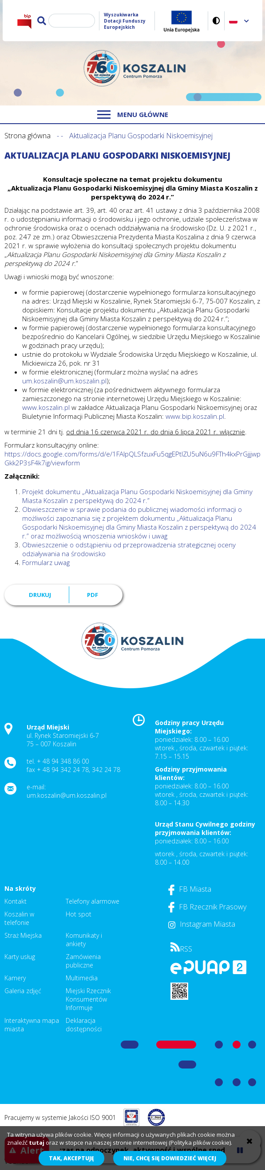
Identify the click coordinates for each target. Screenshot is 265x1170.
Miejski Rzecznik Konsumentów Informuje (88, 999)
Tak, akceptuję (71, 1158)
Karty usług (19, 956)
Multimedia (82, 978)
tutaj (36, 1143)
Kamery (15, 978)
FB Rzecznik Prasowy (207, 907)
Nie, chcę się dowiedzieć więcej (169, 1158)
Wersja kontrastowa (216, 20)
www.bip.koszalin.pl (195, 416)
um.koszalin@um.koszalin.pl (64, 380)
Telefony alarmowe (92, 901)
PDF (92, 595)
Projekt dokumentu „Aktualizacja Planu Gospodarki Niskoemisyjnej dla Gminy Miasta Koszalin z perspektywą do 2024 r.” (138, 496)
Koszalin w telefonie (19, 918)
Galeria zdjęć (22, 991)
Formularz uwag (46, 562)
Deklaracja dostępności (84, 1024)
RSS (181, 949)
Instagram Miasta (201, 924)
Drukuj (40, 595)
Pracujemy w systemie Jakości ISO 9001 (60, 1117)
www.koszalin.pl (46, 407)
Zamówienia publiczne (83, 960)
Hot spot (78, 914)
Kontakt (15, 901)
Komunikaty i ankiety (84, 939)
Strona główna (27, 135)
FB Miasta (189, 889)
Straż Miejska (23, 935)
